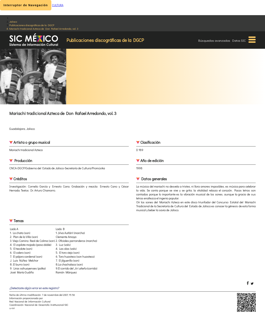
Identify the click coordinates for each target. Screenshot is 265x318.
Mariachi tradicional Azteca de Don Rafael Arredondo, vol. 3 (43, 28)
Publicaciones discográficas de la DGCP (31, 25)
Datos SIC (239, 40)
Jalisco (13, 21)
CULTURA (57, 5)
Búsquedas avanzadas (214, 40)
